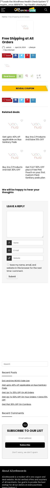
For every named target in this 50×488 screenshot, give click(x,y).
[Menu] (3, 9)
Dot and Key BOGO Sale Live (16, 380)
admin (6, 47)
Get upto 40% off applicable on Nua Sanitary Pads (11, 139)
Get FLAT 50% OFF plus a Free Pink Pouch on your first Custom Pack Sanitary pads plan (35, 172)
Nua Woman (9, 50)
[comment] (25, 224)
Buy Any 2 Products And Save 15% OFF (35, 138)
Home (4, 17)
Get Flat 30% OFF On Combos (16, 404)
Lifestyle (32, 47)
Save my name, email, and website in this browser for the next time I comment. (24, 267)
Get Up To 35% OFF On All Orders (18, 392)
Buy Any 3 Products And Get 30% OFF (12, 168)
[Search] (46, 9)
